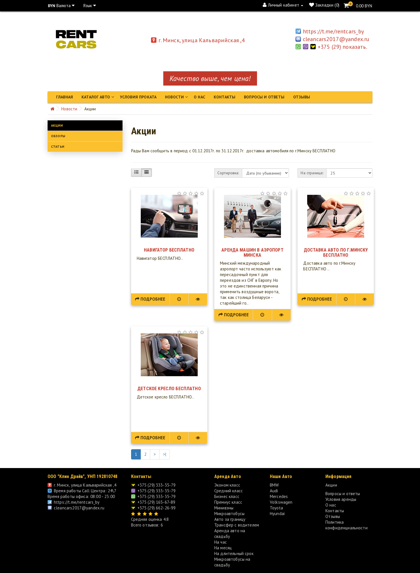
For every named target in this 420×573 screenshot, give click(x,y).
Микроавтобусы (229, 513)
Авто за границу (229, 518)
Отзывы (301, 97)
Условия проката (138, 97)
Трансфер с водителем (236, 524)
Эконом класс (227, 484)
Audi (274, 490)
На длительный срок (234, 553)
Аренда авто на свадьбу (229, 532)
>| (164, 453)
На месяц (223, 547)
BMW (274, 484)
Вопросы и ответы (264, 97)
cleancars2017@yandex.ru (76, 507)
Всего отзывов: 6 (147, 524)
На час (220, 541)
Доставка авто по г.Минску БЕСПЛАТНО (336, 252)
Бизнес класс (226, 496)
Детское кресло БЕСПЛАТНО (169, 388)
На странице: (312, 172)
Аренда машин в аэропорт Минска (252, 252)
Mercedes (279, 496)
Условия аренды (340, 498)
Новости (174, 97)
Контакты (224, 97)
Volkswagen (281, 501)
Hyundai (277, 513)
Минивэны (223, 507)
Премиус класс (228, 501)
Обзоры (58, 135)
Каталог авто (95, 97)
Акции (57, 125)
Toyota (276, 507)
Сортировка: (228, 172)
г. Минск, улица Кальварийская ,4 (198, 40)
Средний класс (228, 490)
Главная (64, 97)
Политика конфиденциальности (346, 524)
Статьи (57, 146)
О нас (199, 97)
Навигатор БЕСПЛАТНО (169, 249)
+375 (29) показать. (344, 46)
